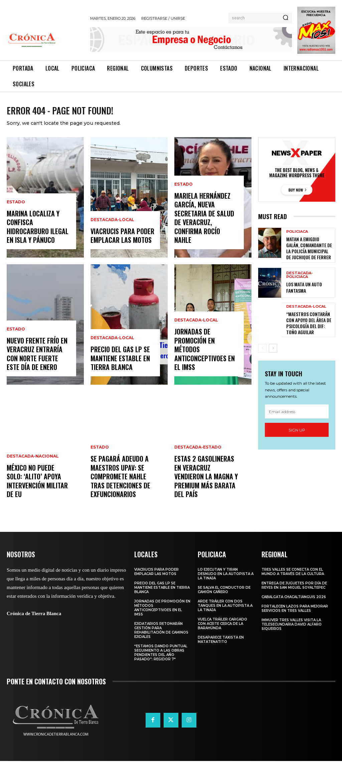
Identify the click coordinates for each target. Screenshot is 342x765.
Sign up (297, 428)
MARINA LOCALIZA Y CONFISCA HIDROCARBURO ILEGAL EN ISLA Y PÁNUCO (36, 233)
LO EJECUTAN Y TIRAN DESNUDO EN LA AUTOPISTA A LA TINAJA (225, 577)
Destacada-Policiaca (299, 277)
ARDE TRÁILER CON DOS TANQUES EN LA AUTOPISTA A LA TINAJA (225, 609)
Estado (16, 210)
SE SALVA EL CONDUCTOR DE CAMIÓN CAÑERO (224, 593)
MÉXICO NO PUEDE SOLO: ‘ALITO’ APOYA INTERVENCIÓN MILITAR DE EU (37, 487)
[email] (297, 410)
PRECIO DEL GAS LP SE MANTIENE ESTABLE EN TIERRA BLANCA (118, 364)
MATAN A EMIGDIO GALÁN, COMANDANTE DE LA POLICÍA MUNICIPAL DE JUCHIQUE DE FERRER (309, 251)
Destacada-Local (112, 226)
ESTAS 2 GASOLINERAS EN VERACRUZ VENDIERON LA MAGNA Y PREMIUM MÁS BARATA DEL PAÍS (205, 487)
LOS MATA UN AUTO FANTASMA (302, 288)
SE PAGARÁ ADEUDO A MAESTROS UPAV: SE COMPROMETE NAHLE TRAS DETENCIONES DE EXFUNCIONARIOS (118, 483)
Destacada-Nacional (33, 465)
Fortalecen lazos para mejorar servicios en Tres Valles (295, 612)
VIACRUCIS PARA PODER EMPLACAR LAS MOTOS (121, 240)
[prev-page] (262, 347)
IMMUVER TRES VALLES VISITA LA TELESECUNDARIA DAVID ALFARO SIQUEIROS (292, 628)
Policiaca (297, 236)
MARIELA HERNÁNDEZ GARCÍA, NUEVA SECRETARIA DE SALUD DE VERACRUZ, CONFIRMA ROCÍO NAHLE (205, 229)
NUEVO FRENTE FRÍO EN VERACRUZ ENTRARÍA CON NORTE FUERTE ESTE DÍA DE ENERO (37, 360)
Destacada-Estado (197, 465)
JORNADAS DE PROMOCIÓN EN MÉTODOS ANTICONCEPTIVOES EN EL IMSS (206, 360)
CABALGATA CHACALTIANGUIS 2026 (294, 601)
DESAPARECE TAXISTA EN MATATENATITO (221, 643)
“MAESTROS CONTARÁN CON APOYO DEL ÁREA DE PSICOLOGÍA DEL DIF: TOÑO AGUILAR (309, 322)
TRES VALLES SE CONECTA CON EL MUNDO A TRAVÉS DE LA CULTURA (293, 575)
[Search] (285, 18)
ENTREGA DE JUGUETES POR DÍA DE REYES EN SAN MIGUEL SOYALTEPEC (294, 589)
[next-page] (273, 347)
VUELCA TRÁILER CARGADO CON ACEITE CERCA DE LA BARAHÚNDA (222, 627)
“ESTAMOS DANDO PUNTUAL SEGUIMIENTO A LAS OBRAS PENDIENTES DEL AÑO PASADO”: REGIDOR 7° (160, 656)
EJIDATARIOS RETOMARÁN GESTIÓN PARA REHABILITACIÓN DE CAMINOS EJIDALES (161, 634)
